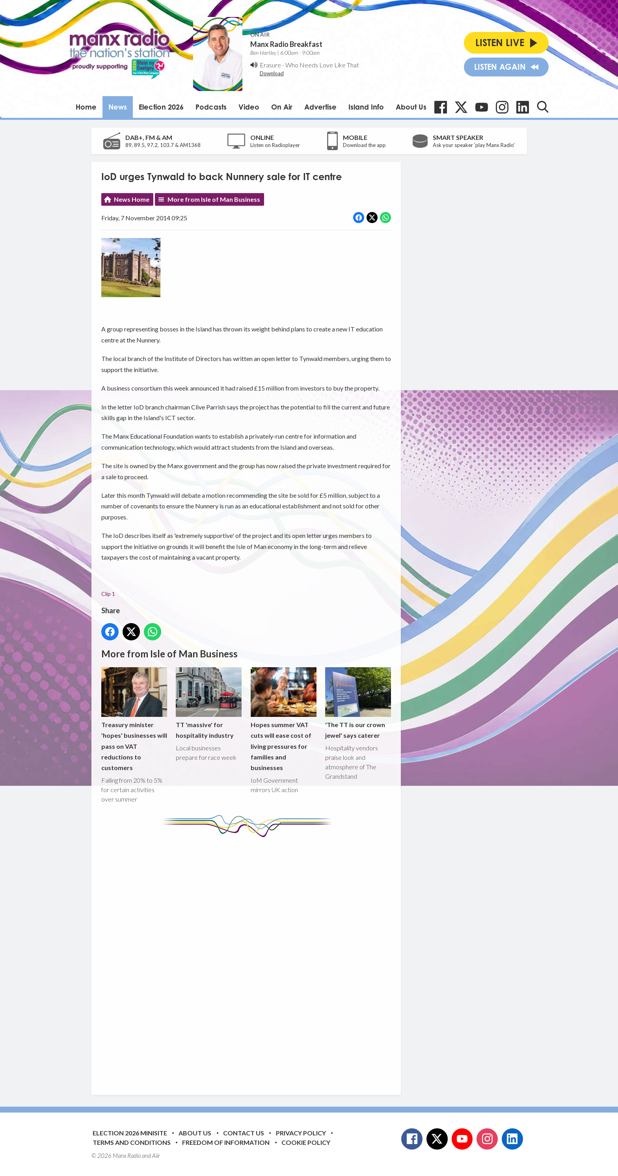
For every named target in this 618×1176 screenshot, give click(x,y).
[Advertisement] (249, 960)
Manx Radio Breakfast (286, 44)
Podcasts (211, 106)
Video (248, 106)
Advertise (320, 106)
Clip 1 (108, 593)
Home (86, 106)
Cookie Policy (305, 1142)
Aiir (156, 1155)
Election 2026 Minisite (130, 1133)
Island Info (366, 106)
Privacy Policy (301, 1133)
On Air (281, 106)
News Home (131, 199)
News (117, 106)
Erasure (270, 65)
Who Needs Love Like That (322, 65)
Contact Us (243, 1133)
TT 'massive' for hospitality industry (209, 703)
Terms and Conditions (132, 1142)
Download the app (364, 145)
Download (272, 73)
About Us (411, 106)
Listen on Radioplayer (275, 145)
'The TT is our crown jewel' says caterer (358, 703)
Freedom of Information (226, 1142)
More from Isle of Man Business (214, 199)
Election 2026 (161, 106)
